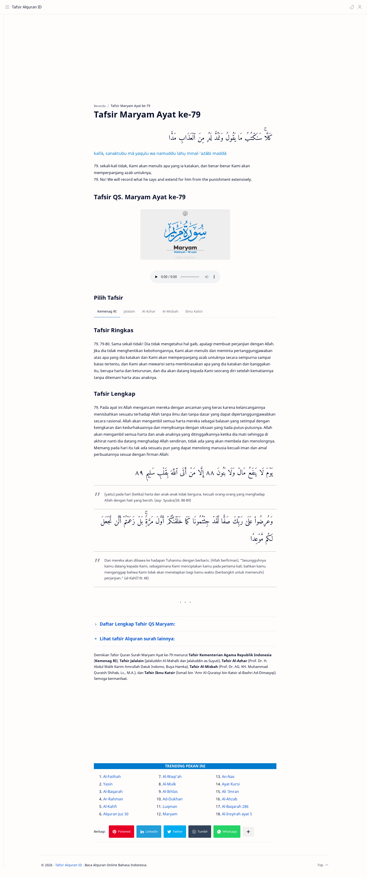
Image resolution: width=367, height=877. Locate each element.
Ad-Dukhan (180, 800)
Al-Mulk (176, 785)
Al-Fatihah (119, 778)
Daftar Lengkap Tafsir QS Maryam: (145, 626)
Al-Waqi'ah (179, 778)
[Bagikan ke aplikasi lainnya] (255, 833)
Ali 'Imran (237, 793)
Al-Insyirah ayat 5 (244, 815)
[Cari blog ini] (97, 7)
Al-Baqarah (120, 793)
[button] (350, 7)
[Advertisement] (188, 63)
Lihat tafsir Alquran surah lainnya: (144, 640)
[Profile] (358, 7)
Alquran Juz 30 (123, 815)
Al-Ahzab (236, 800)
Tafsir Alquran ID (28, 7)
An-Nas (235, 778)
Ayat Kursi (238, 785)
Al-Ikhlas (177, 793)
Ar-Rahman (120, 800)
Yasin (115, 785)
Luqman (177, 808)
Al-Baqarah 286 (242, 808)
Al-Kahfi (117, 808)
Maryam (177, 815)
